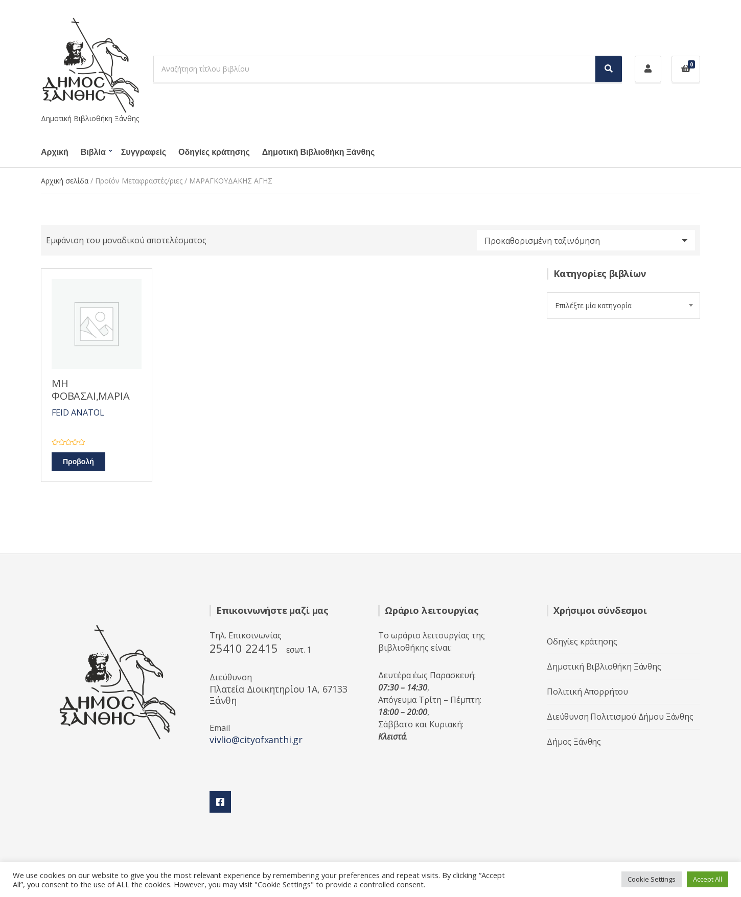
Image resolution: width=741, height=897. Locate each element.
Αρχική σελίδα (64, 181)
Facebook (220, 802)
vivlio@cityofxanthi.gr (256, 739)
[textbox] (623, 305)
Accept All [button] (707, 879)
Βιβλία (93, 152)
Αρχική (54, 152)
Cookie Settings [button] (652, 879)
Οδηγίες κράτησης (214, 152)
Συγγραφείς (143, 152)
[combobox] (623, 305)
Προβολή (78, 462)
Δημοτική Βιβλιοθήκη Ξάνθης (318, 152)
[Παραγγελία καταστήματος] (586, 240)
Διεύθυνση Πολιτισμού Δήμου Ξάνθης (620, 716)
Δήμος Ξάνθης (574, 741)
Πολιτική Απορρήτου (587, 691)
